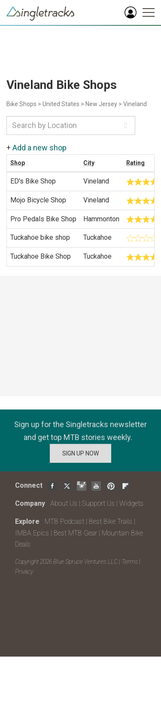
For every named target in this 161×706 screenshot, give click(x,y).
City (88, 162)
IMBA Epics (32, 533)
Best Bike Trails (110, 521)
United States (61, 104)
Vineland (135, 104)
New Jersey (101, 104)
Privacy (24, 571)
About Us (63, 503)
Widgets (131, 503)
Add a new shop (39, 147)
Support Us (98, 503)
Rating (135, 162)
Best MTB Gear (75, 533)
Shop (17, 162)
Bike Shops (21, 104)
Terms (130, 561)
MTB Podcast (64, 521)
